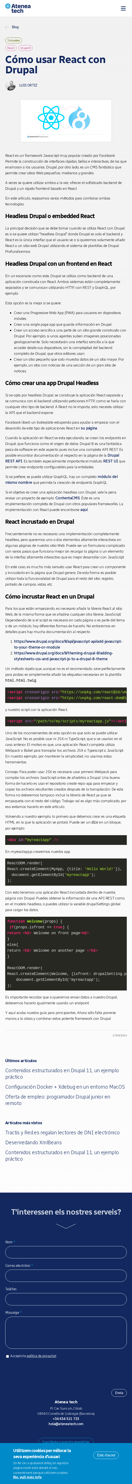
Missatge (13, 1313)
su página (89, 428)
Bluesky (62, 1437)
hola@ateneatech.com (66, 1428)
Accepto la (33, 1360)
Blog (15, 27)
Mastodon (56, 1437)
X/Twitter (69, 1437)
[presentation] (38, 1376)
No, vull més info (27, 1477)
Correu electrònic (19, 1266)
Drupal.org (49, 1437)
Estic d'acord (106, 1455)
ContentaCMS (67, 498)
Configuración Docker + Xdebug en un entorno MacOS (65, 1087)
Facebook (76, 1437)
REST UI (110, 461)
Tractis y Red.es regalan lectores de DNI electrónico (62, 1132)
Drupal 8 (25, 48)
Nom (10, 1242)
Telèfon (10, 1289)
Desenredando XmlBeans (33, 1142)
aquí (84, 509)
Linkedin (83, 1437)
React (11, 48)
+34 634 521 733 (66, 1423)
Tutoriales (13, 40)
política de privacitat (41, 1360)
